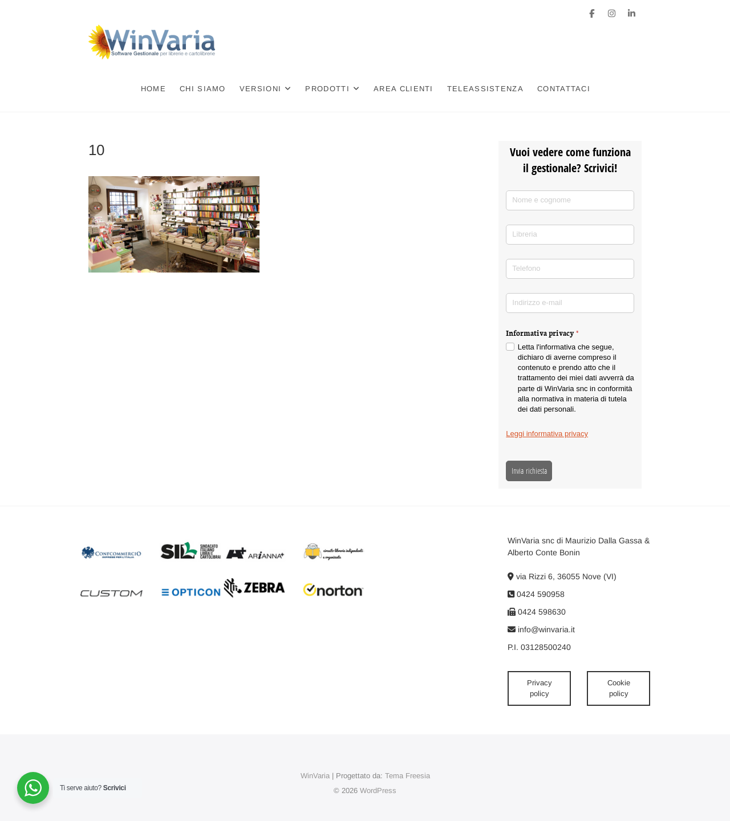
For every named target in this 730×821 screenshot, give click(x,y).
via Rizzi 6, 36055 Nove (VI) (562, 576)
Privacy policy (539, 688)
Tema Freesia (407, 775)
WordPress (378, 790)
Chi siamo (203, 88)
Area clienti (403, 88)
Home (153, 88)
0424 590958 (536, 594)
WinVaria (315, 775)
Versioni (260, 88)
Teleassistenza (485, 88)
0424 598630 (537, 611)
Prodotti (327, 88)
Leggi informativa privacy (547, 433)
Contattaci (563, 88)
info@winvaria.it (541, 629)
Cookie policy (618, 688)
